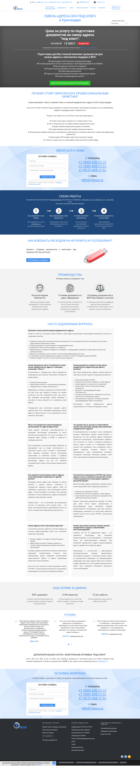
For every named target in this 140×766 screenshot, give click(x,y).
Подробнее (38, 765)
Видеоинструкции (48, 733)
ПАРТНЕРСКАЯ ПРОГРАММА (66, 762)
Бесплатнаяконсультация (50, 8)
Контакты (101, 8)
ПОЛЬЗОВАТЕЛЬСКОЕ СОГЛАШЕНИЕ (108, 762)
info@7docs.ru (101, 2)
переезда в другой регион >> (89, 48)
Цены (72, 8)
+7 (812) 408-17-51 (66, 2)
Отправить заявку (38, 260)
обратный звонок (55, 200)
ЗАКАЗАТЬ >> (103, 661)
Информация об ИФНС (78, 736)
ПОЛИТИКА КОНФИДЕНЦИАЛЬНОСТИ (86, 762)
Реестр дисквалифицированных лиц (83, 738)
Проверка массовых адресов (80, 730)
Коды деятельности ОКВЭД (80, 733)
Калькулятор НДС (77, 747)
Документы (62, 8)
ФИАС (73, 741)
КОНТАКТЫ (123, 762)
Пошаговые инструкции (49, 730)
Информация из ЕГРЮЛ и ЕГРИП (81, 727)
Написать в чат (84, 2)
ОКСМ (73, 744)
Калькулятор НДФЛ (77, 750)
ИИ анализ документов (49, 740)
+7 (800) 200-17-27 (41, 2)
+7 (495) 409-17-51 (54, 2)
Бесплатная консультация (70, 83)
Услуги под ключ (82, 8)
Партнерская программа (108, 728)
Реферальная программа (109, 731)
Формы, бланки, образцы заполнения (54, 727)
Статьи (93, 8)
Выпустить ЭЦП (106, 734)
